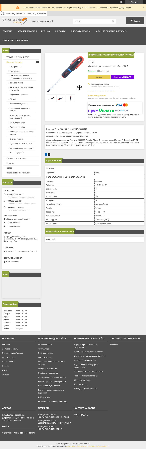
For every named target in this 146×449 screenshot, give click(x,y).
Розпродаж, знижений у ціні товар (52, 401)
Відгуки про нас (8, 357)
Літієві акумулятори (82, 380)
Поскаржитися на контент (76, 446)
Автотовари (15, 71)
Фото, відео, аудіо (17, 123)
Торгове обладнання (19, 104)
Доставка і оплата (10, 349)
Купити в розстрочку (16, 158)
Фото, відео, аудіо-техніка (49, 386)
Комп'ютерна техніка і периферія (52, 381)
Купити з (122, 77)
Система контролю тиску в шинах (88, 371)
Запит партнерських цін (16, 40)
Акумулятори (15, 66)
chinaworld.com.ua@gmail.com (19, 219)
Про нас (45, 31)
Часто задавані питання (18, 172)
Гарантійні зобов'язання (12, 353)
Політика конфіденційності (98, 446)
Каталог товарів (26, 31)
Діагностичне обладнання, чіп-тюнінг (90, 356)
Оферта (5, 374)
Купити (99, 77)
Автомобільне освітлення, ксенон (88, 352)
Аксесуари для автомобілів (85, 389)
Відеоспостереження (19, 95)
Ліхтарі (13, 99)
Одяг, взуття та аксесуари (21, 143)
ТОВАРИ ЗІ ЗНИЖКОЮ (18, 57)
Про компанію (8, 362)
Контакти (60, 31)
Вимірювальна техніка (47, 369)
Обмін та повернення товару (111, 31)
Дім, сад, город (16, 83)
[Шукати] (113, 21)
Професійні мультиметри (85, 360)
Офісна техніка (16, 139)
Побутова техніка (17, 127)
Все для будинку (45, 357)
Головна (7, 31)
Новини (10, 163)
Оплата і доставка (80, 31)
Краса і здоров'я (17, 152)
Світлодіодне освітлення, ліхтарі (52, 377)
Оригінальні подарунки (48, 373)
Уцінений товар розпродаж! (21, 148)
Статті (9, 168)
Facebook (114, 345)
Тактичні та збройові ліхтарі (86, 376)
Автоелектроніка (45, 345)
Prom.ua (86, 444)
